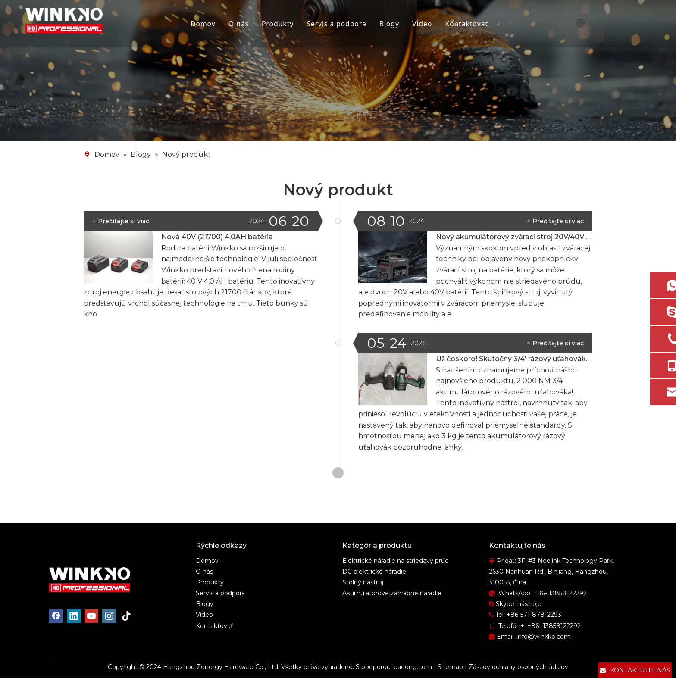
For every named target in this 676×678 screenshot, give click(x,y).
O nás (239, 23)
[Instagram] (109, 616)
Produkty (278, 23)
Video (423, 23)
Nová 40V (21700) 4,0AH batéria (217, 237)
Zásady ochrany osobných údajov (518, 667)
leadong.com (412, 667)
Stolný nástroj (362, 582)
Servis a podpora (338, 23)
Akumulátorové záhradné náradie (391, 593)
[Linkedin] (74, 616)
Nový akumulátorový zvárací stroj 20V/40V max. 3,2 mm (533, 237)
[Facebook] (56, 616)
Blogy (390, 23)
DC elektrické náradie (374, 571)
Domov (203, 23)
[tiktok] (127, 616)
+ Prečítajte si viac (555, 221)
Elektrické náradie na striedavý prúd (395, 561)
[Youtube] (91, 616)
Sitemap (450, 667)
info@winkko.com (543, 637)
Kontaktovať (467, 23)
